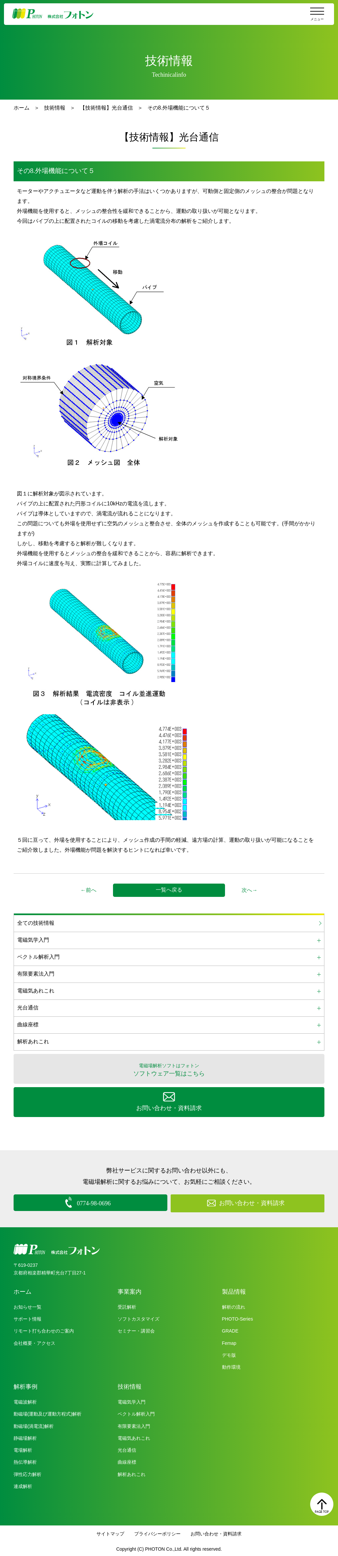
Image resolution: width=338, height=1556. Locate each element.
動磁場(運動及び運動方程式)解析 (48, 1412)
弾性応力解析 (27, 1472)
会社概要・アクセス (34, 1341)
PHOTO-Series (237, 1317)
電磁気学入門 (131, 1400)
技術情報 (54, 108)
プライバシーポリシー (157, 1532)
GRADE (230, 1329)
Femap (229, 1341)
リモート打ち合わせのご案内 (44, 1329)
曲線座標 (127, 1460)
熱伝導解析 (25, 1460)
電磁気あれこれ (134, 1436)
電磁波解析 (25, 1400)
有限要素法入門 (134, 1424)
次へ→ (249, 890)
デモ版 (229, 1353)
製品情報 (234, 1290)
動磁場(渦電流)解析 (34, 1424)
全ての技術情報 (35, 923)
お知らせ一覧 (27, 1305)
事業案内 (129, 1290)
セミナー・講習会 (136, 1329)
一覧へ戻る (169, 890)
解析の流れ (233, 1305)
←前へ (88, 890)
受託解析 (127, 1305)
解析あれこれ (131, 1472)
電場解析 (23, 1448)
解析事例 (25, 1385)
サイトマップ (110, 1532)
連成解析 (23, 1485)
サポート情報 (27, 1317)
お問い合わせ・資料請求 (216, 1532)
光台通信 (127, 1448)
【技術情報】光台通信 (106, 108)
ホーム (21, 108)
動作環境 (231, 1365)
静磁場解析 (25, 1436)
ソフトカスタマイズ (138, 1317)
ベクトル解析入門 (136, 1412)
